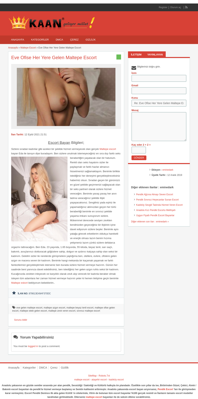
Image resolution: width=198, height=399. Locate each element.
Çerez (74, 39)
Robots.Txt (104, 375)
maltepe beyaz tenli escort (80, 307)
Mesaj (134, 110)
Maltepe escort (108, 149)
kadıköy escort (116, 379)
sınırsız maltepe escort (88, 310)
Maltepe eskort (19, 282)
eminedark (167, 169)
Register (163, 7)
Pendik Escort (165, 389)
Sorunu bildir (20, 320)
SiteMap (92, 375)
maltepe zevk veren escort (61, 310)
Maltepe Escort (28, 47)
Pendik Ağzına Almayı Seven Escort (154, 194)
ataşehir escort (99, 379)
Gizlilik (91, 39)
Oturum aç (176, 7)
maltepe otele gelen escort (33, 310)
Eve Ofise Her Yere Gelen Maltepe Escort (54, 57)
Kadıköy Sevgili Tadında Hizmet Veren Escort (159, 205)
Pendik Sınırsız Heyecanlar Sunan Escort (157, 199)
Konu (134, 97)
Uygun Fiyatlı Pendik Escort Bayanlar (155, 215)
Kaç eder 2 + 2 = (141, 144)
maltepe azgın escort (54, 307)
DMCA (59, 39)
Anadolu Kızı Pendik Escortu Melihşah (155, 210)
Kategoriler (40, 39)
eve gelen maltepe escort (29, 307)
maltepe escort (82, 379)
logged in (33, 346)
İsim (134, 73)
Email (134, 85)
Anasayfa (17, 39)
